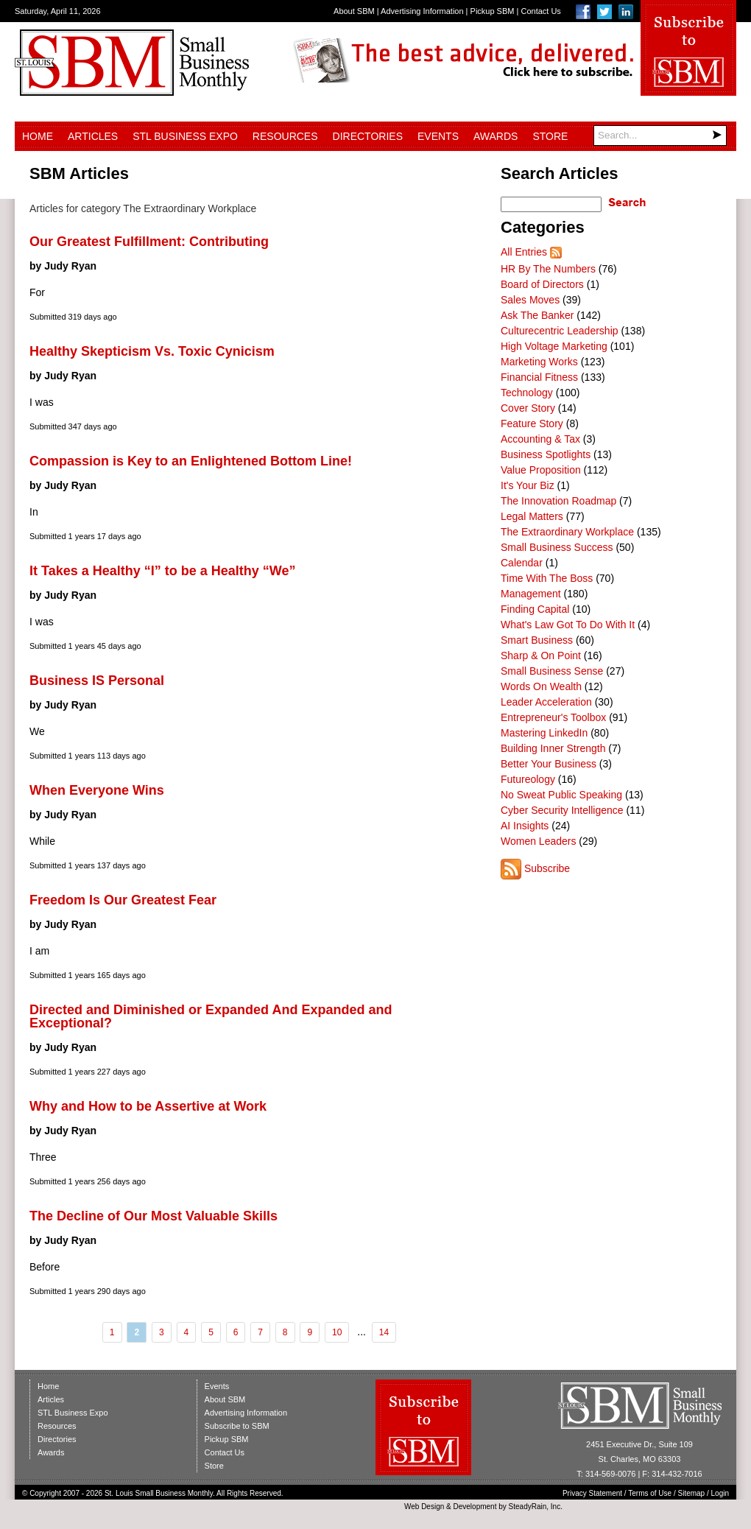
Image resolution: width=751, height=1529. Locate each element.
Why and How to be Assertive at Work (148, 1106)
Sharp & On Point (541, 655)
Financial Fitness (539, 377)
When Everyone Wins (96, 790)
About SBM (354, 11)
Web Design (424, 1506)
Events (438, 136)
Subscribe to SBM (237, 1425)
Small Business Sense (552, 671)
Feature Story (532, 423)
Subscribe (547, 868)
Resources (285, 136)
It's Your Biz (527, 485)
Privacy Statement (592, 1493)
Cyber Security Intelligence (562, 810)
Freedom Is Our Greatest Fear (122, 900)
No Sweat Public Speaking (561, 795)
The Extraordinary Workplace (567, 532)
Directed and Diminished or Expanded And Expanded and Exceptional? (210, 1016)
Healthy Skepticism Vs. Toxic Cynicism (152, 351)
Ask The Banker (537, 315)
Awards (495, 136)
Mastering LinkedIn (544, 733)
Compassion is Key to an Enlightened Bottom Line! (190, 461)
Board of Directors (542, 284)
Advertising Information (422, 11)
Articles (93, 136)
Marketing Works (539, 362)
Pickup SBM (492, 11)
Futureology (528, 779)
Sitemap (691, 1493)
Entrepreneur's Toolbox (553, 717)
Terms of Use (649, 1493)
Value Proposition (541, 470)
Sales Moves (530, 300)
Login (720, 1493)
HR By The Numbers (548, 269)
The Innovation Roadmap (558, 501)
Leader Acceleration (546, 702)
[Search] (660, 135)
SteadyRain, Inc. (536, 1506)
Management (531, 594)
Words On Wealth (541, 686)
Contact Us (540, 11)
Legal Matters (532, 516)
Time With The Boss (547, 578)
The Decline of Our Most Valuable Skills (153, 1216)
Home (37, 136)
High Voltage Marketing (554, 346)
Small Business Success (557, 547)
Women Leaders (538, 841)
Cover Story (528, 408)
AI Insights (525, 826)
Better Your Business (548, 764)
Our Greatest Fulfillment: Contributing (149, 241)
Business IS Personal (96, 680)
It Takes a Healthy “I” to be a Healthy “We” (162, 570)
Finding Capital (535, 609)
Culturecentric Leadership (559, 331)
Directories (368, 136)
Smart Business (537, 640)
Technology (527, 392)
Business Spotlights (545, 454)
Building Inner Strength (553, 748)
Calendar (522, 563)
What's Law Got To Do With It (568, 624)
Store (550, 136)
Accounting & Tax (540, 439)
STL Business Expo (185, 136)
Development (475, 1506)
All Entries (524, 252)
